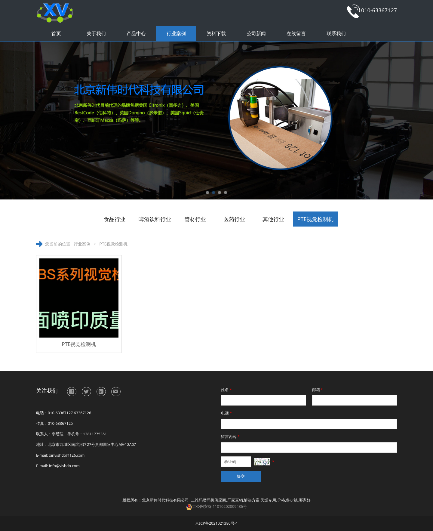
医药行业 (234, 219)
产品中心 (136, 33)
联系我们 (336, 33)
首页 (56, 33)
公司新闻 (256, 33)
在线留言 (296, 33)
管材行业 (195, 219)
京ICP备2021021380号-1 (216, 523)
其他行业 (273, 219)
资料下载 (216, 33)
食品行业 (114, 219)
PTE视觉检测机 (315, 219)
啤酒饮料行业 (155, 219)
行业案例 (176, 33)
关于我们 (96, 33)
